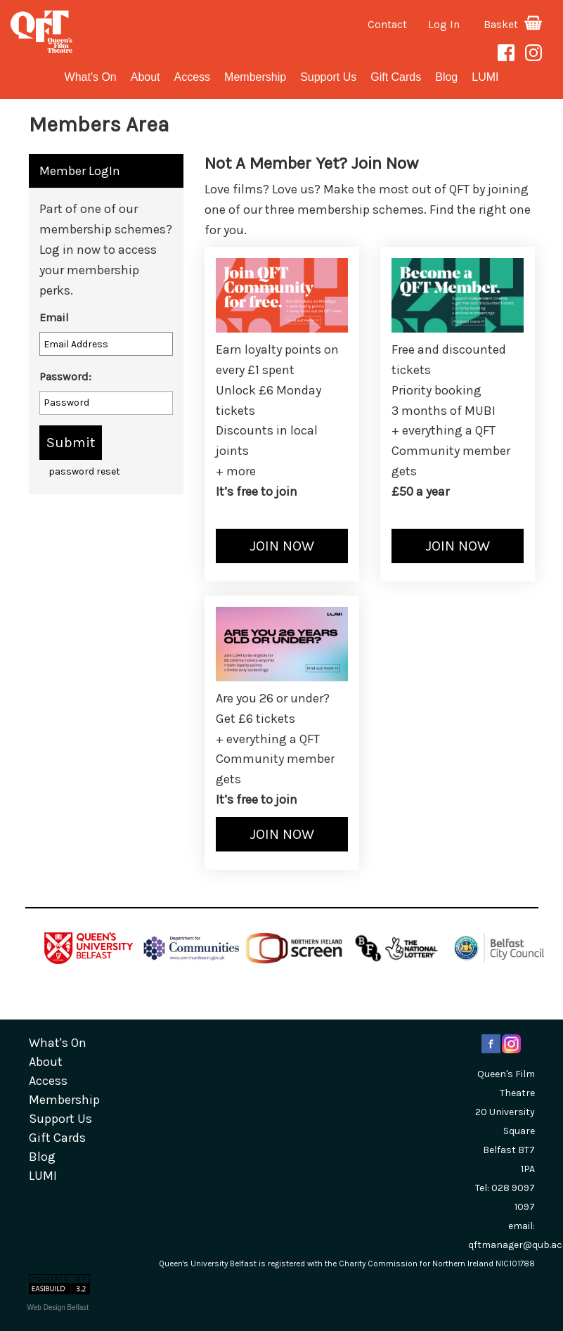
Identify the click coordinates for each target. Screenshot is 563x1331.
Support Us (328, 77)
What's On (91, 77)
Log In (444, 24)
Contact (387, 24)
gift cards (395, 77)
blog (446, 77)
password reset (84, 471)
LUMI (485, 77)
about (145, 77)
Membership (255, 77)
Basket (513, 24)
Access (192, 77)
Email (54, 317)
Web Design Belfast (58, 1307)
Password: (65, 376)
